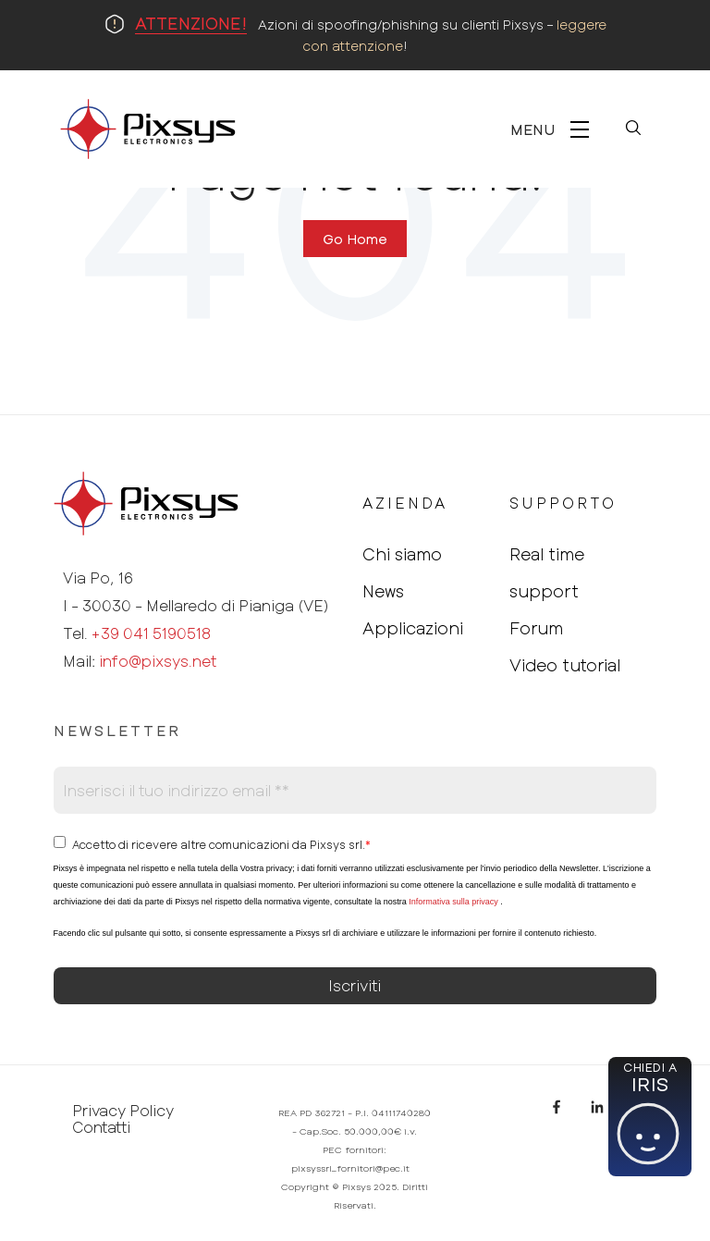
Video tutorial (564, 665)
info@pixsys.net (157, 661)
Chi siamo (402, 554)
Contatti (101, 1127)
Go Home (355, 238)
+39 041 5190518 (151, 633)
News (383, 591)
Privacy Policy (123, 1110)
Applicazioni (412, 628)
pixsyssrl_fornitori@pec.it (350, 1167)
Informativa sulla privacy (453, 901)
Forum (536, 628)
